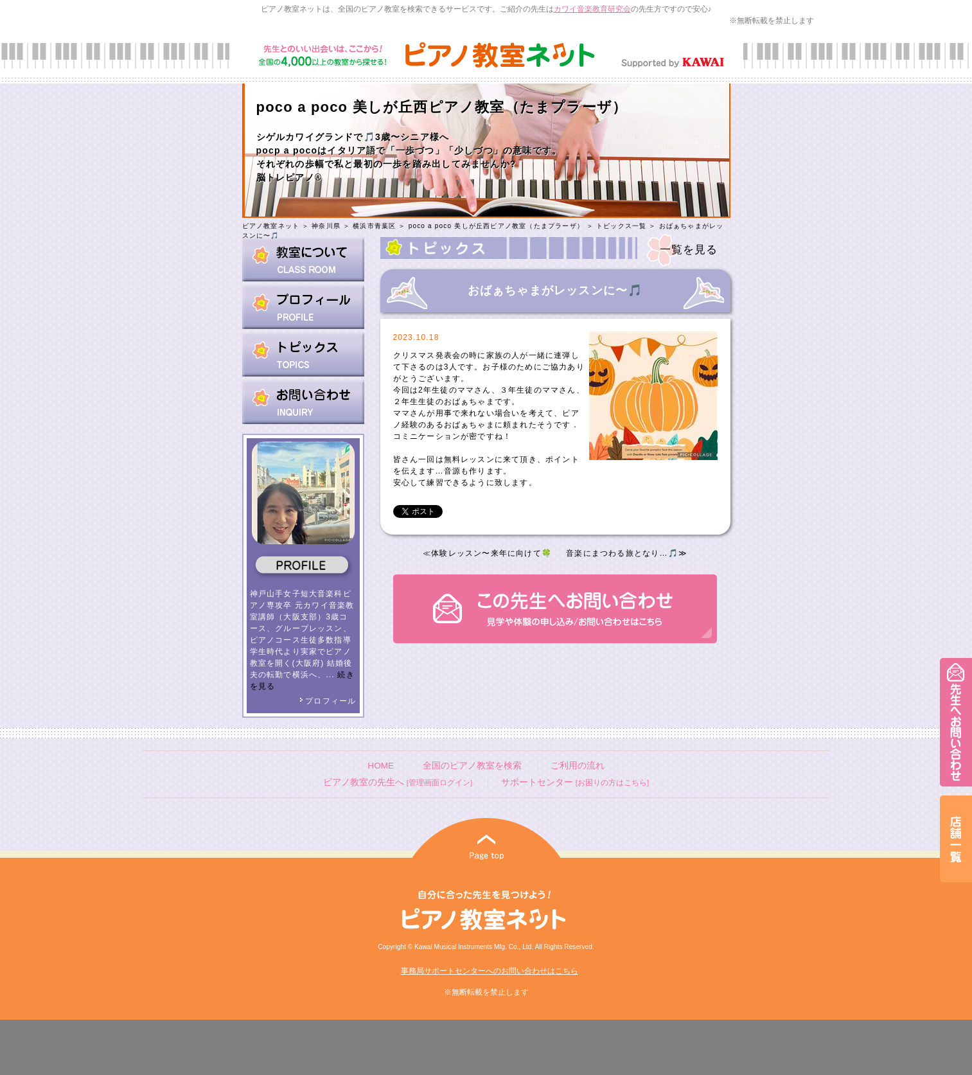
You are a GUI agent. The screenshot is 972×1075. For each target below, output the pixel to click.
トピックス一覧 (621, 225)
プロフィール (327, 701)
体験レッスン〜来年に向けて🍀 (491, 553)
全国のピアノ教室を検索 (472, 765)
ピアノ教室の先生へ (397, 782)
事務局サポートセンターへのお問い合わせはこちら (489, 971)
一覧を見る (689, 250)
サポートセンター (575, 782)
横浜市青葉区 (374, 225)
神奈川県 (326, 225)
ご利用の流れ (578, 765)
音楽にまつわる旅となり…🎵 (622, 553)
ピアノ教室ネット (271, 225)
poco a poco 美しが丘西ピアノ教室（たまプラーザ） (496, 225)
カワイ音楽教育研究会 (592, 8)
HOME (380, 765)
